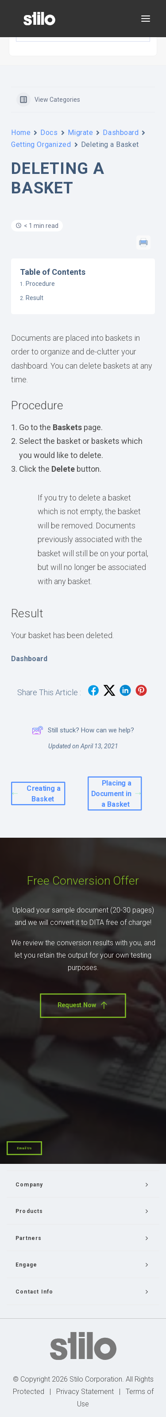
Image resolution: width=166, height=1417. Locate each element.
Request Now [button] (83, 1005)
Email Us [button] (24, 1148)
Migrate (80, 132)
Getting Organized (41, 144)
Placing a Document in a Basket (115, 794)
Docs (49, 132)
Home (21, 132)
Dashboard (121, 132)
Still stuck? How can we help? (83, 730)
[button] (145, 18)
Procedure (40, 283)
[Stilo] (39, 18)
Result (34, 297)
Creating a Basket (37, 793)
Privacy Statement (85, 1391)
